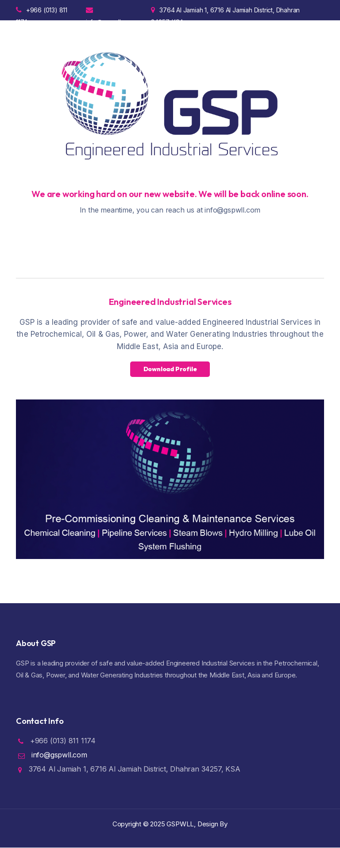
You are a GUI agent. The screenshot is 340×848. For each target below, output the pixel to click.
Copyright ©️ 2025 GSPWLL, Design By (170, 824)
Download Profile (170, 369)
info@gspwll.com (110, 13)
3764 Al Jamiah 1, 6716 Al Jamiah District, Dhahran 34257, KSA (225, 13)
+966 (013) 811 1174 (41, 13)
